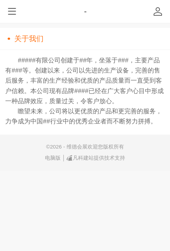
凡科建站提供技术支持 (96, 158)
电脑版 (53, 158)
